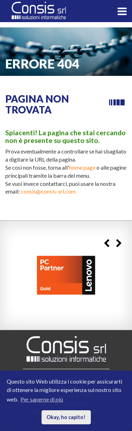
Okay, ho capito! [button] (66, 417)
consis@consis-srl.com (48, 191)
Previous (106, 243)
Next (118, 243)
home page (82, 167)
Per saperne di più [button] (41, 399)
